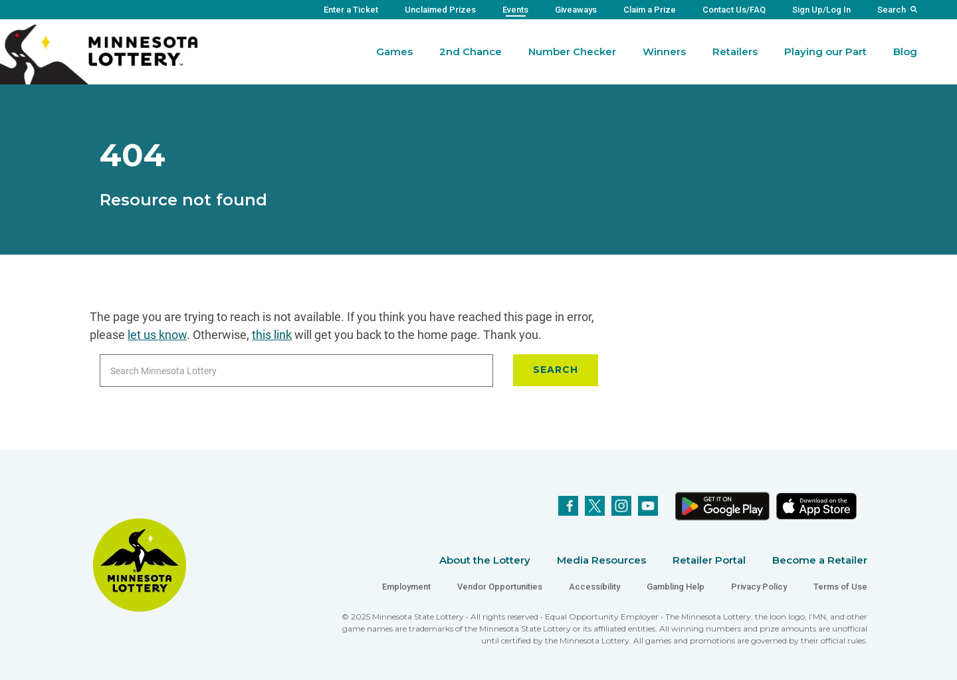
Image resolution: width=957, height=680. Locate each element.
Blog (905, 51)
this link (272, 335)
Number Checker (572, 51)
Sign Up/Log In (821, 9)
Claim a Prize (649, 9)
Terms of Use (840, 586)
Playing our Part (825, 51)
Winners (664, 51)
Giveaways (576, 9)
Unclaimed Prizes (440, 9)
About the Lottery (484, 560)
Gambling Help (675, 586)
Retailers (735, 51)
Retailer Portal (709, 560)
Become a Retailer (819, 560)
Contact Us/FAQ (734, 9)
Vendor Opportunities (499, 586)
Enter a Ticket (351, 9)
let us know (157, 335)
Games (394, 51)
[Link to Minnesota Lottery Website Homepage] (99, 53)
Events (515, 9)
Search (891, 9)
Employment (406, 586)
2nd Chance (470, 51)
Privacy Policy (759, 586)
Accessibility (594, 586)
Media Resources (601, 560)
